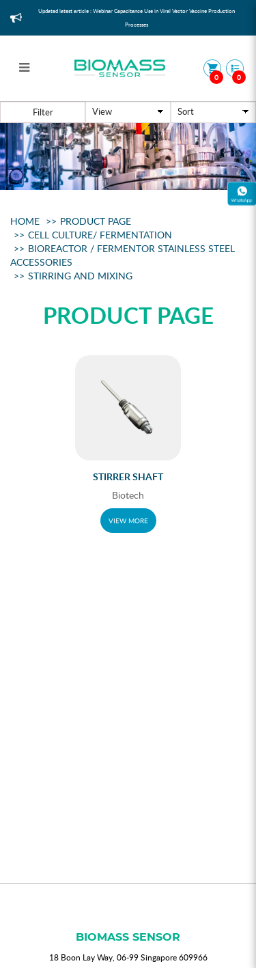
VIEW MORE (128, 520)
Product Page (95, 221)
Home (25, 221)
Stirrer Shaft (128, 476)
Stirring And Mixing (80, 275)
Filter (43, 112)
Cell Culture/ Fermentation (100, 234)
